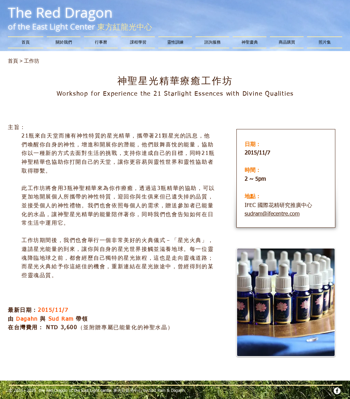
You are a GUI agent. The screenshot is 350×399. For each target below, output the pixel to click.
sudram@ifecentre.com (272, 214)
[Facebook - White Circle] (337, 390)
